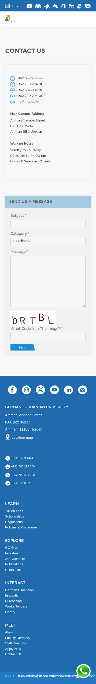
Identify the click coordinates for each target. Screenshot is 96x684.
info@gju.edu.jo (27, 101)
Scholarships (14, 516)
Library (38, 6)
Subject (18, 216)
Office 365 (63, 6)
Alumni (10, 632)
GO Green (12, 548)
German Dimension (19, 590)
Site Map (64, 675)
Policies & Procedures (21, 527)
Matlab (47, 6)
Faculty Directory (17, 638)
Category (19, 234)
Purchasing (13, 601)
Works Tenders (16, 606)
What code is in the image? (36, 329)
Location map (22, 437)
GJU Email (88, 6)
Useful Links (14, 570)
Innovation (12, 595)
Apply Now (13, 649)
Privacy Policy (47, 675)
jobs (29, 6)
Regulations (14, 522)
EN (14, 6)
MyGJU (79, 5)
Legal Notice (28, 675)
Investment (13, 553)
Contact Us (13, 654)
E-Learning (71, 6)
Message (19, 252)
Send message (23, 348)
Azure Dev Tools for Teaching (55, 6)
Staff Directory (15, 643)
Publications (14, 564)
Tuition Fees (14, 511)
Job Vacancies (16, 559)
